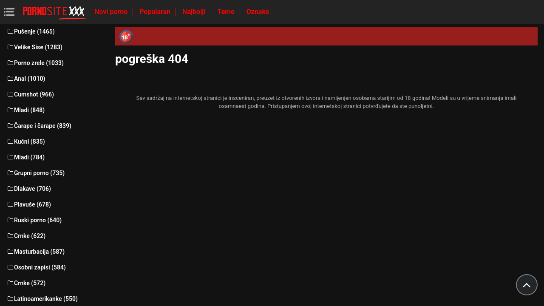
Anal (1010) (25, 78)
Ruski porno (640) (34, 220)
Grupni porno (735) (35, 173)
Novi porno (111, 12)
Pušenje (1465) (30, 31)
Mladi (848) (25, 110)
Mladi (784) (25, 157)
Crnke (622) (25, 235)
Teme (227, 12)
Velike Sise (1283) (34, 47)
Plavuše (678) (28, 204)
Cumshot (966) (30, 94)
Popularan (155, 12)
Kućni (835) (25, 141)
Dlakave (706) (28, 188)
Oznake (257, 12)
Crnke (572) (25, 283)
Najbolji (194, 12)
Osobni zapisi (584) (36, 267)
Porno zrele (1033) (35, 63)
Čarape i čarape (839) (38, 125)
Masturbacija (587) (35, 251)
